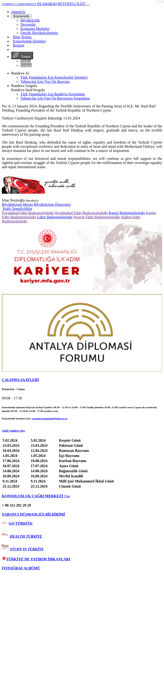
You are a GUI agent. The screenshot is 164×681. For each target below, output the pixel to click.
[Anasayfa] (18, 12)
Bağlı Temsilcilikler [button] (17, 209)
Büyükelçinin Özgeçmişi (52, 204)
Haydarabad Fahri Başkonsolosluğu (81, 213)
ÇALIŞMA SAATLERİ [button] (20, 380)
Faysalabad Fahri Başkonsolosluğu (28, 213)
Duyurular (28, 24)
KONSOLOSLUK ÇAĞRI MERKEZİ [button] (36, 496)
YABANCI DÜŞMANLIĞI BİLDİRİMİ (33, 514)
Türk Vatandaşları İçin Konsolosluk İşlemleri (54, 77)
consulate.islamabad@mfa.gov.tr (49, 418)
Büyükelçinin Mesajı (18, 204)
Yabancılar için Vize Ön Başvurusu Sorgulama (55, 98)
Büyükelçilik (21, 16)
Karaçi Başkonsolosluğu (127, 213)
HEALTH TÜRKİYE (26, 536)
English (26, 65)
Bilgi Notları (22, 37)
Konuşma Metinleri (35, 29)
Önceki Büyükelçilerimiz (39, 33)
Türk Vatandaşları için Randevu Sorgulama (52, 94)
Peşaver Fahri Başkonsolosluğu (96, 217)
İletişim (18, 45)
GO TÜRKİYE (21, 523)
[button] (82, 431)
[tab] (82, 380)
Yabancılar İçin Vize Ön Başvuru (45, 82)
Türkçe (22, 55)
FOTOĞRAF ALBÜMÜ (21, 568)
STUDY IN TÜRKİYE (27, 549)
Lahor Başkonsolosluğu (54, 217)
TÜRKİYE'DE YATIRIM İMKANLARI (36, 559)
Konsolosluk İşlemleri (29, 41)
